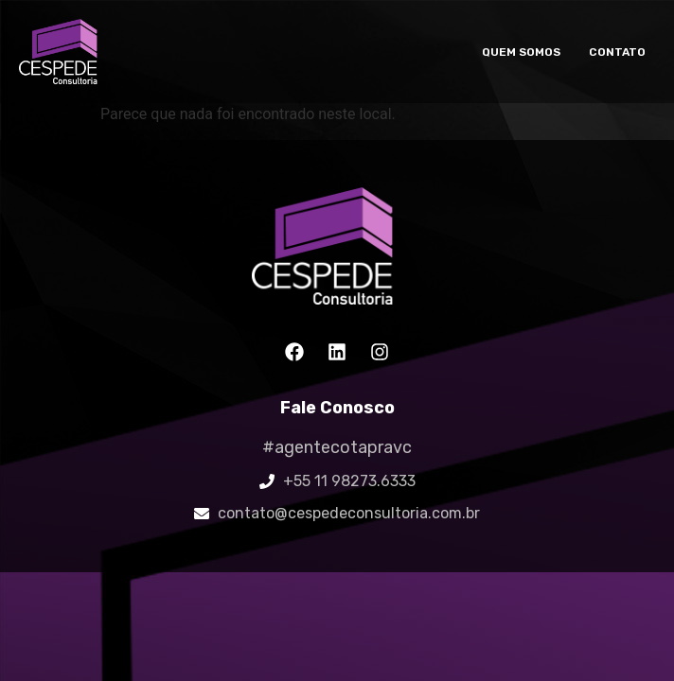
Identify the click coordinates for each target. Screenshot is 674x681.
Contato (617, 52)
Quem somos (521, 52)
